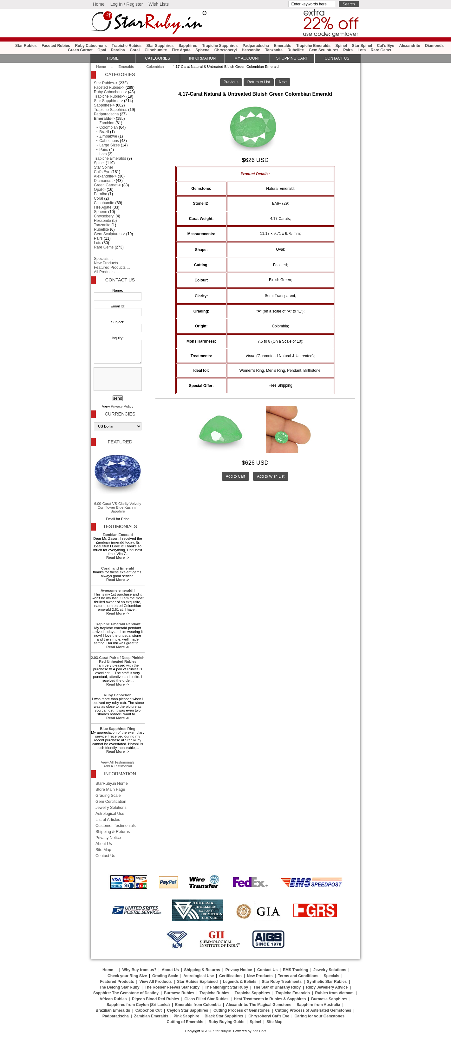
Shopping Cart (292, 58)
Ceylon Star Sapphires (187, 1010)
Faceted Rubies (56, 45)
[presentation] (117, 379)
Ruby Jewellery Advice (327, 987)
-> (104, 118)
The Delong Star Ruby (119, 987)
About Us (103, 843)
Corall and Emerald (117, 568)
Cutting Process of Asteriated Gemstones (313, 1010)
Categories (157, 58)
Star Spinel (362, 45)
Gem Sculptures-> (109, 234)
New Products (260, 976)
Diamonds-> (104, 180)
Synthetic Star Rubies (327, 981)
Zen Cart (259, 1031)
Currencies (120, 413)
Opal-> (100, 189)
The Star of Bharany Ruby (277, 987)
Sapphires (188, 45)
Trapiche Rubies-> (109, 96)
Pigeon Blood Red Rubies (155, 999)
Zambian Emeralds (151, 1016)
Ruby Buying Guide (227, 1022)
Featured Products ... (112, 267)
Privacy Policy (122, 406)
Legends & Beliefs (239, 981)
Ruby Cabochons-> (110, 92)
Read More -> (117, 557)
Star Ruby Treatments (282, 981)
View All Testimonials (117, 762)
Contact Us (120, 279)
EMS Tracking (295, 970)
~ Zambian (104, 123)
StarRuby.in (222, 1031)
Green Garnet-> (107, 185)
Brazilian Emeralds (112, 1010)
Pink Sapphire (186, 1016)
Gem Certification (110, 801)
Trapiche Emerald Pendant (117, 624)
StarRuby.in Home (111, 783)
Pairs (348, 50)
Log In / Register (126, 4)
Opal (101, 50)
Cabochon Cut (148, 1010)
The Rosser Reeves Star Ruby (172, 987)
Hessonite (251, 50)
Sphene (202, 50)
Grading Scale (108, 795)
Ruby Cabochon (118, 695)
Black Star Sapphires (224, 1016)
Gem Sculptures (323, 50)
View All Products (156, 981)
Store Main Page (110, 789)
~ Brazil (101, 132)
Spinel (341, 45)
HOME (112, 58)
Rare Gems (381, 50)
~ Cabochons (106, 141)
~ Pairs (101, 149)
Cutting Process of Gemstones (241, 1010)
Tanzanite (274, 50)
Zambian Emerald (117, 535)
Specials (331, 976)
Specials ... (103, 258)
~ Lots (100, 154)
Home (98, 4)
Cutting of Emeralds (185, 1022)
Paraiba (118, 50)
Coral (135, 50)
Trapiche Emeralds (313, 45)
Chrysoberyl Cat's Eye (268, 1016)
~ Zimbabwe (105, 136)
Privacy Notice (108, 837)
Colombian (155, 66)
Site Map (103, 850)
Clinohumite (156, 50)
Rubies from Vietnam (334, 993)
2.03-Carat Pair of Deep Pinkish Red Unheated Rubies (118, 659)
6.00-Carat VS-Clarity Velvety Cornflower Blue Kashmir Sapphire (117, 480)
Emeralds (126, 66)
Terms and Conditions (298, 976)
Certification (230, 976)
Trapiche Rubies (126, 45)
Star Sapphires (160, 45)
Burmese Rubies (179, 993)
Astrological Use (109, 813)
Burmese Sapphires (329, 999)
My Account (247, 58)
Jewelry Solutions (111, 807)
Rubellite (296, 50)
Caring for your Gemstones (319, 1016)
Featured (120, 441)
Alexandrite (409, 45)
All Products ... (106, 272)
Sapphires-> (104, 105)
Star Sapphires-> (108, 101)
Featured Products (117, 981)
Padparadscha (256, 45)
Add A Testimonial (117, 766)
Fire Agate (181, 50)
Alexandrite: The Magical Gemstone (258, 1005)
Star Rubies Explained (197, 981)
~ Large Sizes (107, 145)
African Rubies (113, 999)
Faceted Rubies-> (109, 87)
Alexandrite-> (105, 176)
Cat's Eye (385, 45)
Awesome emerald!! (118, 590)
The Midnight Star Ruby (226, 987)
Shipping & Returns (112, 831)
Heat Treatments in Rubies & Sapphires (270, 999)
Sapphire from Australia (318, 1005)
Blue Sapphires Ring (117, 729)
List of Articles (107, 819)
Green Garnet (80, 50)
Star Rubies (26, 45)
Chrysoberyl (225, 50)
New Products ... (108, 263)
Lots (362, 50)
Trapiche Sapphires (220, 45)
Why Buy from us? (139, 970)
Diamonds (434, 45)
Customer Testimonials (115, 825)
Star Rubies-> (106, 83)
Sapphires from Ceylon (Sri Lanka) (138, 1005)
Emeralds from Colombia (198, 1005)
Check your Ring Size (127, 976)
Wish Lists (158, 4)
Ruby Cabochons (91, 45)
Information (202, 58)
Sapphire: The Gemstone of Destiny (126, 993)
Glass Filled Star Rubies (206, 999)
